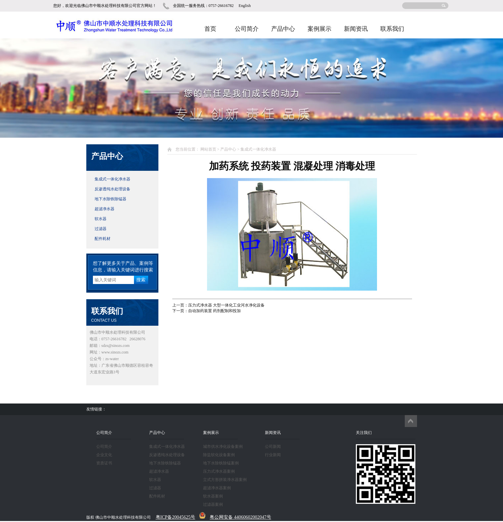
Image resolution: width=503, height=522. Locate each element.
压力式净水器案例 (219, 471)
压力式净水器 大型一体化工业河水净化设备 (226, 305)
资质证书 (104, 463)
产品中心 (283, 28)
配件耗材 (102, 238)
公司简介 (247, 28)
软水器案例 (213, 496)
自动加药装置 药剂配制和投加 (214, 310)
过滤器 (100, 228)
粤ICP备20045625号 (175, 517)
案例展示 (319, 28)
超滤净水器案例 (217, 488)
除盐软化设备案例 (219, 454)
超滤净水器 (104, 209)
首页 (210, 28)
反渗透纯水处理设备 (112, 189)
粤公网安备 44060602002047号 (240, 517)
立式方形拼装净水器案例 (225, 479)
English (245, 5)
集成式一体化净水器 (112, 179)
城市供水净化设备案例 (223, 446)
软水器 (100, 218)
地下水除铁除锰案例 (221, 463)
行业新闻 (273, 454)
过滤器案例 (213, 504)
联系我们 (392, 28)
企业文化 (104, 454)
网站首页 (208, 149)
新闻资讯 (356, 28)
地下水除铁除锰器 (110, 199)
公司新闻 (273, 446)
